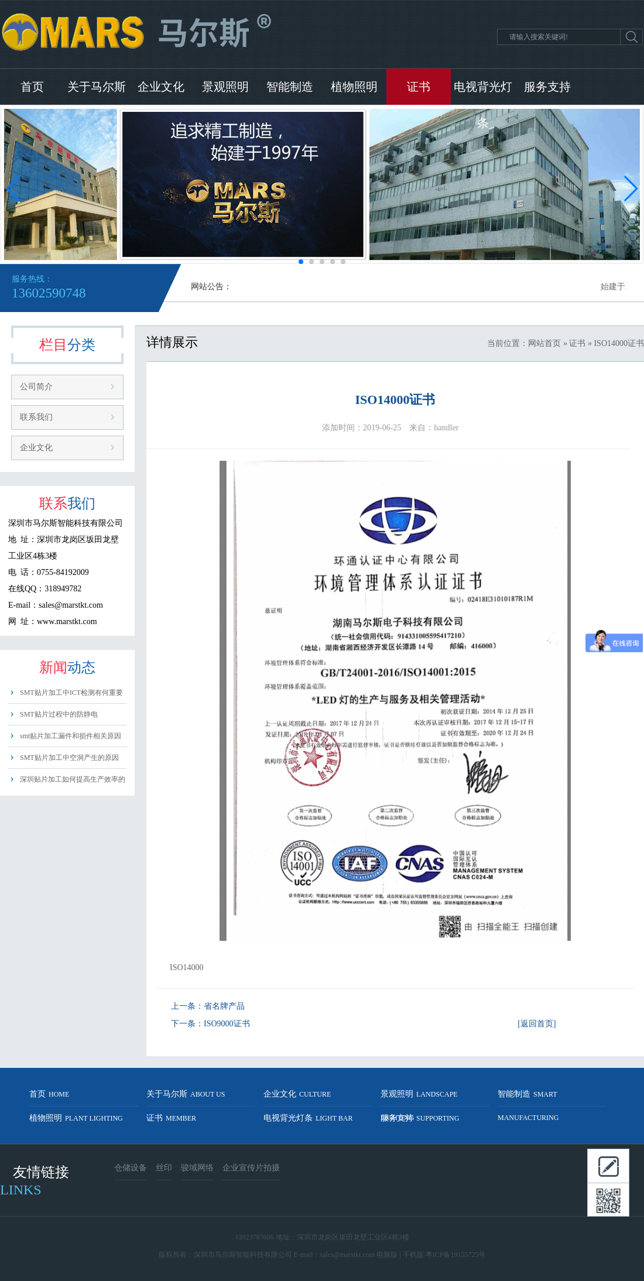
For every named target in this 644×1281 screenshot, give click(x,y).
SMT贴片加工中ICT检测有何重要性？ (71, 696)
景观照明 (225, 86)
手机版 (413, 1255)
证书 (418, 86)
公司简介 (36, 386)
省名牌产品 (224, 1006)
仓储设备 (130, 1167)
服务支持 (547, 86)
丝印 (164, 1167)
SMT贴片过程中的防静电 (59, 714)
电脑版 (387, 1255)
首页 (32, 86)
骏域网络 (197, 1167)
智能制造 (289, 86)
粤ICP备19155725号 (456, 1255)
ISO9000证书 (227, 1023)
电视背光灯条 (483, 92)
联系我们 (36, 417)
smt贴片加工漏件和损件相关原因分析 (70, 739)
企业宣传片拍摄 (251, 1167)
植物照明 (354, 86)
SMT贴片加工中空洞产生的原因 (69, 757)
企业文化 (161, 86)
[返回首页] (537, 1023)
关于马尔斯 (96, 86)
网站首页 (544, 343)
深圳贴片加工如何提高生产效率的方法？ (72, 782)
